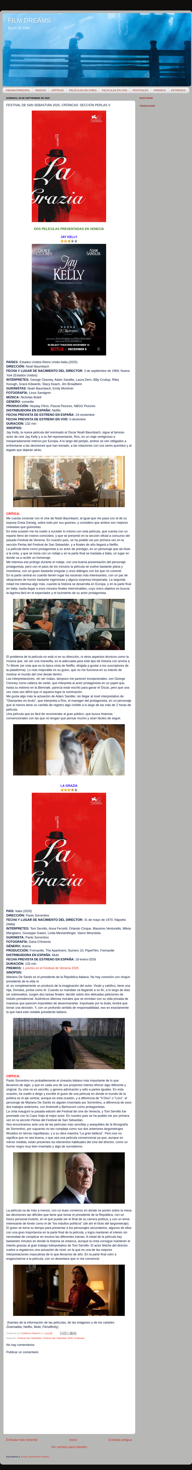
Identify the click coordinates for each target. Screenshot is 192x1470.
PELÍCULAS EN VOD (114, 90)
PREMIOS (160, 90)
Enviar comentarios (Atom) (35, 1456)
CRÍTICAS (57, 90)
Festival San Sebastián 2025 (58, 1338)
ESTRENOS (178, 90)
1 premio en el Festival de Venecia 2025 (51, 968)
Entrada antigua (120, 1440)
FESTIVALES (140, 90)
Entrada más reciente (22, 1440)
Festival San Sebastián (29, 1338)
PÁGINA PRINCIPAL (18, 90)
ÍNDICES (40, 90)
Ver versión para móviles (69, 1447)
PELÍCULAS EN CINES (83, 90)
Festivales (79, 1338)
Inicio (73, 1440)
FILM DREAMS (29, 20)
